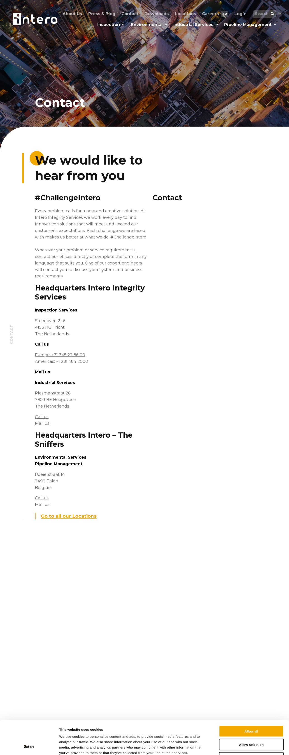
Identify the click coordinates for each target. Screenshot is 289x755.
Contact (129, 13)
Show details (236, 746)
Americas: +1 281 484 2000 (61, 361)
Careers (215, 14)
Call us (42, 416)
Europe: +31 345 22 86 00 (60, 354)
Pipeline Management (250, 24)
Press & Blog (101, 13)
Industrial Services (195, 24)
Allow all (251, 699)
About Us (72, 13)
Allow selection (251, 713)
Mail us (42, 372)
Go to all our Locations (69, 516)
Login (240, 13)
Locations (185, 13)
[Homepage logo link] (35, 19)
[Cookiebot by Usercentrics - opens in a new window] (29, 746)
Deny (251, 726)
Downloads (156, 13)
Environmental (149, 24)
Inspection (111, 24)
